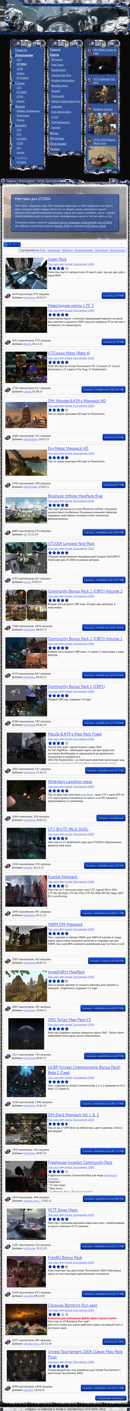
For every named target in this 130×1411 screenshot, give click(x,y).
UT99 (20, 68)
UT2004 (21, 64)
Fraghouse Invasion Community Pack (80, 1162)
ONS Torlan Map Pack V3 (69, 1019)
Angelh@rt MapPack (66, 971)
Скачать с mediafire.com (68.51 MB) (103, 913)
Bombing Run (59, 85)
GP (24, 534)
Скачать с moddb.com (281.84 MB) (103, 389)
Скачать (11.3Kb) (114, 1341)
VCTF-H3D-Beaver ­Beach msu (105, 141)
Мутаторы (57, 138)
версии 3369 (62, 226)
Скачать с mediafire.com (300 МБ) (104, 532)
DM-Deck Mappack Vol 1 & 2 (73, 1114)
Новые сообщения (28, 111)
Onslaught (57, 96)
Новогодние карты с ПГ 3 (71, 305)
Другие (55, 127)
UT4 (19, 129)
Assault (55, 91)
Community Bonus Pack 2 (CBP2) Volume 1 (85, 638)
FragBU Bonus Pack (65, 1257)
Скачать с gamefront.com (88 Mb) (104, 1198)
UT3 (19, 59)
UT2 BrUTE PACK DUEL (68, 829)
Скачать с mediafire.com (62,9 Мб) (103, 1294)
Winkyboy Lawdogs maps (70, 781)
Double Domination (63, 80)
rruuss (27, 582)
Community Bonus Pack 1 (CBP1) (76, 686)
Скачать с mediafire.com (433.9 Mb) (103, 1008)
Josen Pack (57, 259)
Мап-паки (57, 64)
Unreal (21, 73)
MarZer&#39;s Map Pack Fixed (74, 734)
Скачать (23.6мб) (114, 437)
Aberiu (27, 344)
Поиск (20, 120)
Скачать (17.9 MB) (113, 295)
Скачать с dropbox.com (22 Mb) (105, 770)
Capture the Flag (61, 75)
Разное (55, 149)
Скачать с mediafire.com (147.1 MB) (103, 1388)
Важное (55, 49)
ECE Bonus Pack (96, 226)
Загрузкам (101, 250)
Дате (42, 250)
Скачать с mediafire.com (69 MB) (105, 1056)
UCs (19, 148)
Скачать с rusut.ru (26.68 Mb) (107, 960)
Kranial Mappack (63, 876)
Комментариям (84, 250)
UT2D (54, 117)
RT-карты (57, 59)
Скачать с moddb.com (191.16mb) (104, 627)
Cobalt (27, 391)
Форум (20, 106)
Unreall (27, 867)
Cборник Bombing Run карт (73, 1305)
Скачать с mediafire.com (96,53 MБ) (103, 1103)
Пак (50, 264)
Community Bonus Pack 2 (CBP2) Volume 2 (85, 591)
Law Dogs (87, 794)
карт (56, 264)
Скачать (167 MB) (114, 485)
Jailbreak (56, 106)
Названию (53, 250)
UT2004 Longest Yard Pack (71, 543)
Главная (11, 180)
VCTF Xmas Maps (63, 1210)
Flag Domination (61, 111)
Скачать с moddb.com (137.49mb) (104, 723)
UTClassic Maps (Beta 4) (69, 353)
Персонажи (58, 144)
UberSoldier (30, 439)
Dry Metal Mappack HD (68, 448)
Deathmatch (58, 70)
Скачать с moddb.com (111, 818)
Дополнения (24, 55)
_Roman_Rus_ (31, 1200)
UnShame (29, 297)
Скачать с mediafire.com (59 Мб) (105, 865)
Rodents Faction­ (103, 109)
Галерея (20, 125)
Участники (23, 115)
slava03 (28, 1296)
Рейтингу (67, 250)
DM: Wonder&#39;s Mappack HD (77, 400)
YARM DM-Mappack (65, 924)
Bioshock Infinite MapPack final (75, 496)
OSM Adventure (60, 122)
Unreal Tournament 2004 (52, 180)
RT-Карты (22, 77)
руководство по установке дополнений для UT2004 (80, 222)
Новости (21, 50)
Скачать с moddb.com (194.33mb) (104, 675)
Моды (54, 133)
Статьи (20, 83)
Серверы (21, 158)
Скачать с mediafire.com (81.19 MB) (103, 1151)
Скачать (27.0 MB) (113, 342)
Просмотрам (117, 250)
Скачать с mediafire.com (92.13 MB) (103, 1246)
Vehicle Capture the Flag (65, 101)
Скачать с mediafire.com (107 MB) (104, 580)
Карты (54, 55)
